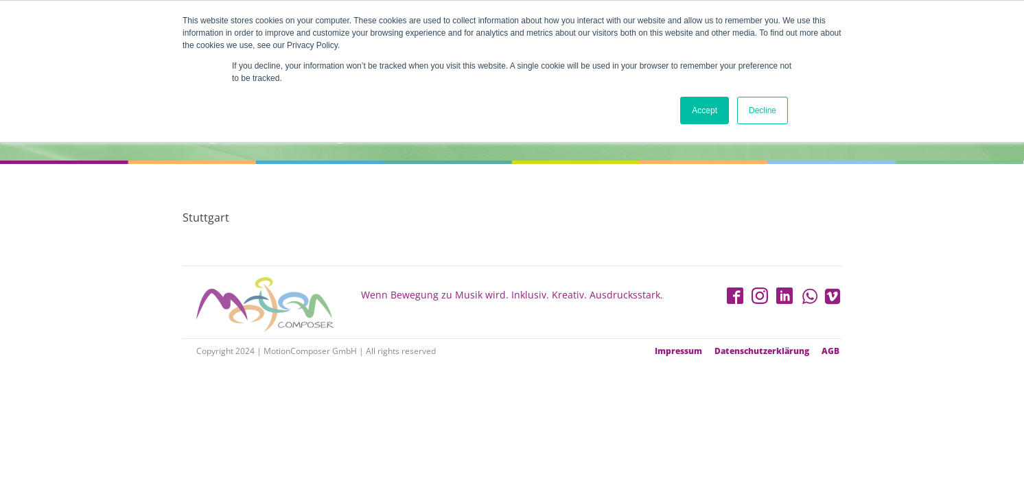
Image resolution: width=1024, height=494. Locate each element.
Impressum (678, 351)
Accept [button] (704, 110)
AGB (830, 351)
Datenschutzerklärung (761, 351)
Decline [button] (762, 110)
